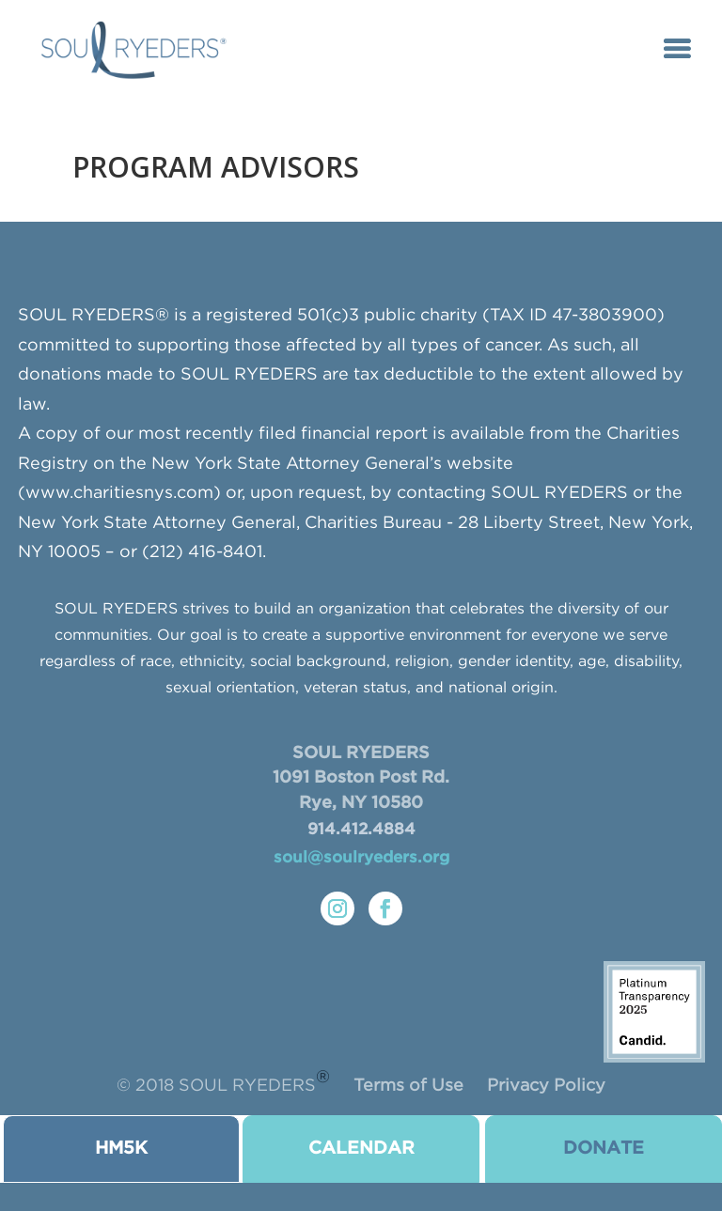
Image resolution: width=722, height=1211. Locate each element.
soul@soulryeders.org (361, 858)
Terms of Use (408, 1086)
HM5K (121, 1149)
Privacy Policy (546, 1086)
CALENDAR (361, 1149)
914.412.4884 (361, 830)
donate (603, 1149)
